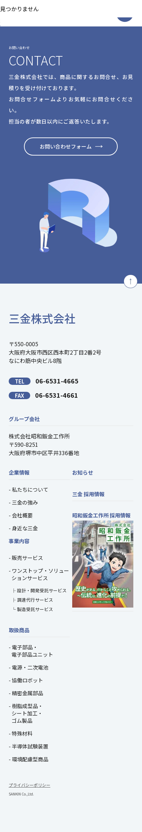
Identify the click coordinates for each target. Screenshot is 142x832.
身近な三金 (25, 528)
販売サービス (27, 557)
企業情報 (19, 472)
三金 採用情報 (88, 494)
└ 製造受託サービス (32, 609)
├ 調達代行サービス (32, 599)
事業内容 (19, 541)
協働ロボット (27, 680)
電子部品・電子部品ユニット (32, 650)
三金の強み (25, 502)
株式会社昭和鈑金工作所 (39, 436)
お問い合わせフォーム (66, 146)
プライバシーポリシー (29, 785)
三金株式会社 (42, 318)
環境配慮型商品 (30, 759)
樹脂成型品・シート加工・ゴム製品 (27, 713)
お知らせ (82, 472)
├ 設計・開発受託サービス (39, 590)
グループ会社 (24, 418)
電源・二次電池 (30, 667)
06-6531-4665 (43, 380)
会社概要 (22, 515)
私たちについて (30, 489)
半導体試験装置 (30, 746)
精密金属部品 (27, 693)
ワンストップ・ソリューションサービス (40, 574)
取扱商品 (19, 630)
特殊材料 (22, 733)
